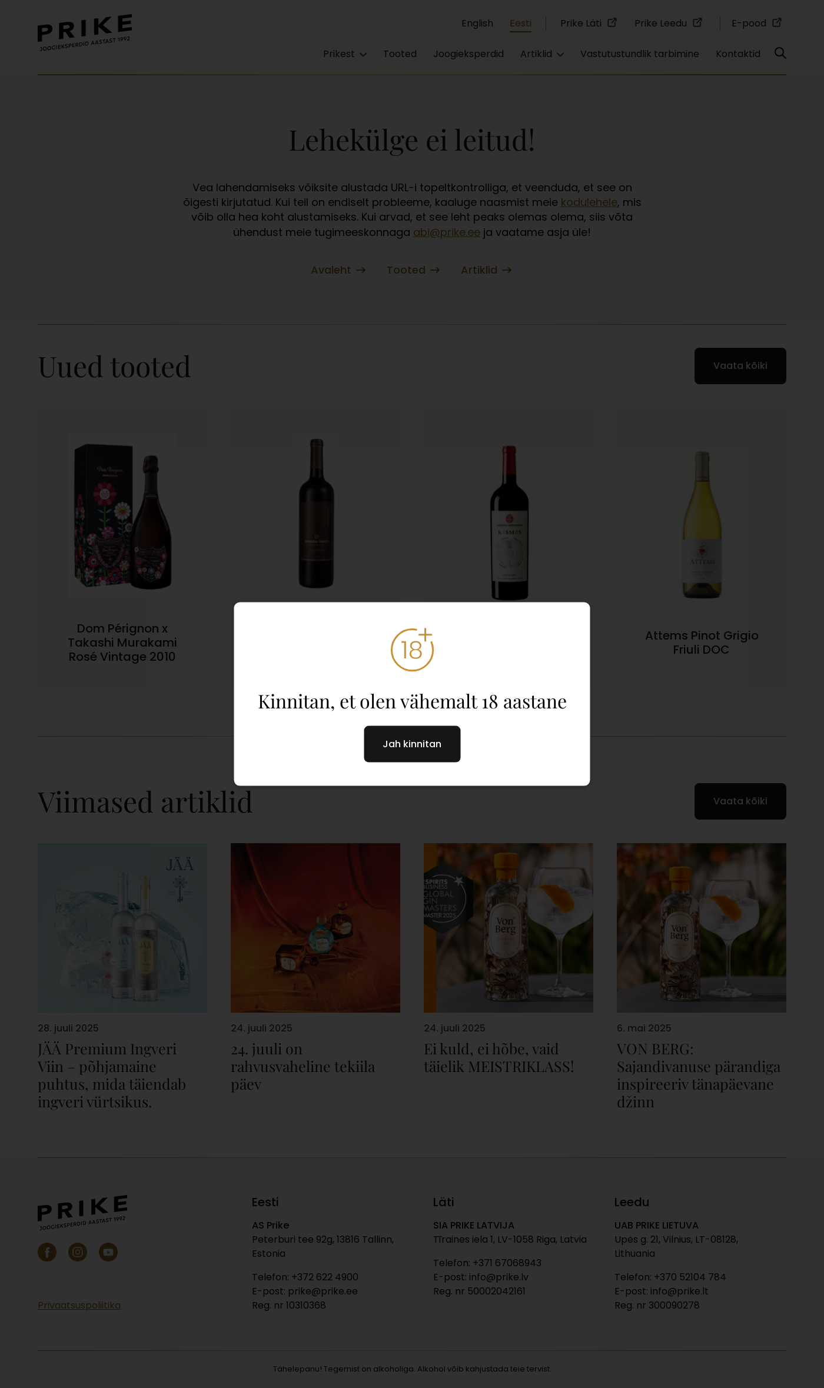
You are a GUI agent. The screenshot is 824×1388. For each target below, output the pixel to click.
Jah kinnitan (412, 744)
